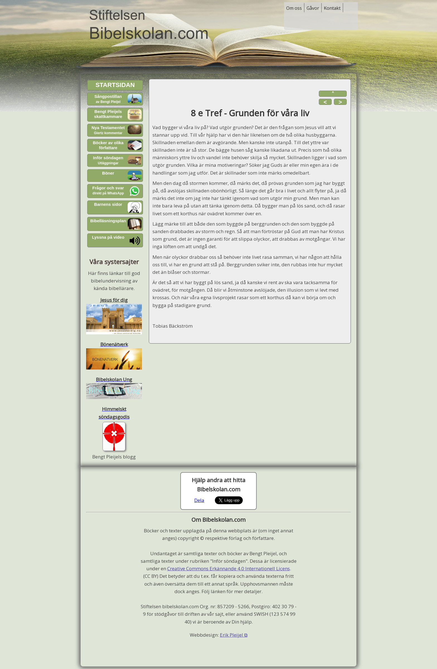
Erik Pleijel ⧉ (233, 635)
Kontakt (332, 8)
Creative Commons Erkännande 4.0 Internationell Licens (228, 568)
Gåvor (313, 8)
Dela (199, 500)
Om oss (294, 8)
